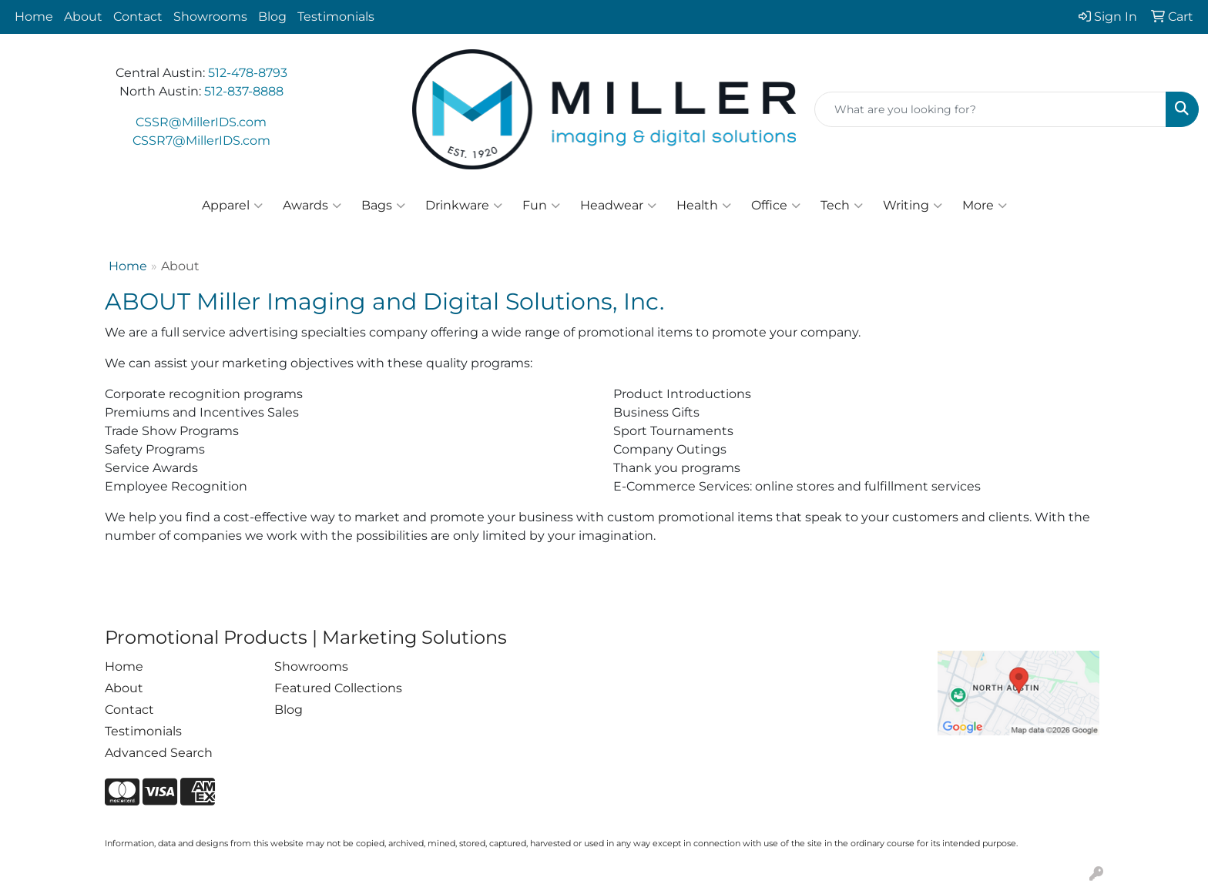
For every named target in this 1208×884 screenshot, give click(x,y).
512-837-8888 (244, 91)
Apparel (232, 205)
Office (775, 205)
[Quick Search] (990, 109)
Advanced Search (159, 752)
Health (703, 205)
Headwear (618, 205)
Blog (272, 16)
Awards (312, 205)
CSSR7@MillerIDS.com (201, 140)
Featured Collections (338, 688)
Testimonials (335, 16)
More (984, 205)
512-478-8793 (247, 72)
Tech (841, 205)
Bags (383, 205)
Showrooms (210, 16)
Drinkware (463, 205)
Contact (138, 16)
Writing (912, 205)
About (83, 16)
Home (34, 16)
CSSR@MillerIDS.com (201, 122)
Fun (541, 205)
